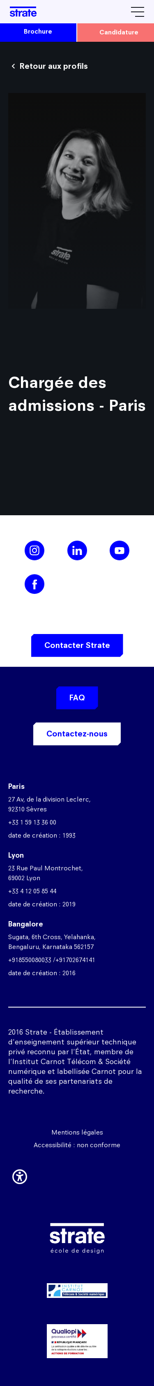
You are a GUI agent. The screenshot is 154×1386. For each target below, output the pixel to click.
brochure (38, 31)
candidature (118, 32)
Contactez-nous (77, 733)
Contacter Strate (77, 645)
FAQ (77, 697)
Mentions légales (77, 1132)
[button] (19, 1175)
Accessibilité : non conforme (77, 1145)
